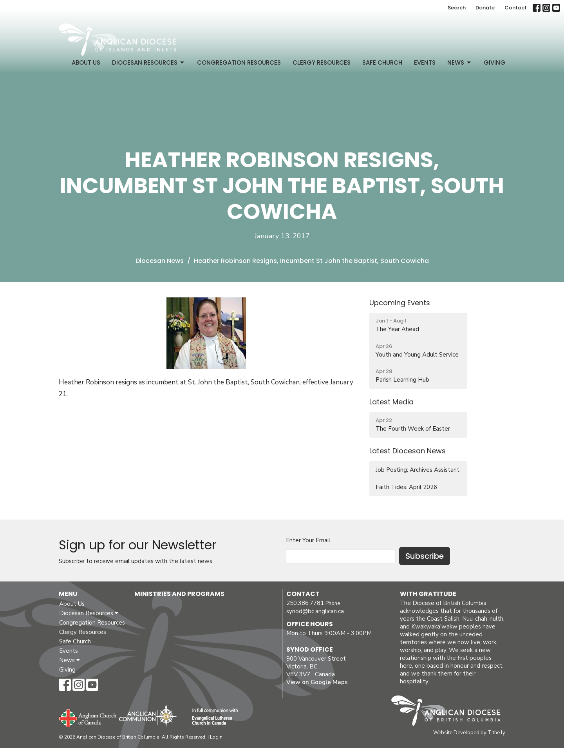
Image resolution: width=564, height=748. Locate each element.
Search (457, 7)
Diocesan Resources (148, 62)
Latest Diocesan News (407, 451)
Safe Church (382, 62)
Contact (515, 7)
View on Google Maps (317, 682)
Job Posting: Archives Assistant (417, 470)
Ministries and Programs (179, 593)
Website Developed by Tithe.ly (469, 733)
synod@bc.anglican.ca (315, 611)
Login (216, 737)
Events (425, 62)
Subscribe (424, 556)
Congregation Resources (239, 62)
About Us (86, 62)
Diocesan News (160, 260)
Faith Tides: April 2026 (406, 487)
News (459, 62)
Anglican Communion (148, 716)
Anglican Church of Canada (88, 717)
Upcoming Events (399, 303)
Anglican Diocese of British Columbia (449, 712)
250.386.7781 (305, 603)
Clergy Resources (322, 62)
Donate (485, 7)
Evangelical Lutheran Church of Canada (212, 717)
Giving (494, 62)
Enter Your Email (308, 540)
